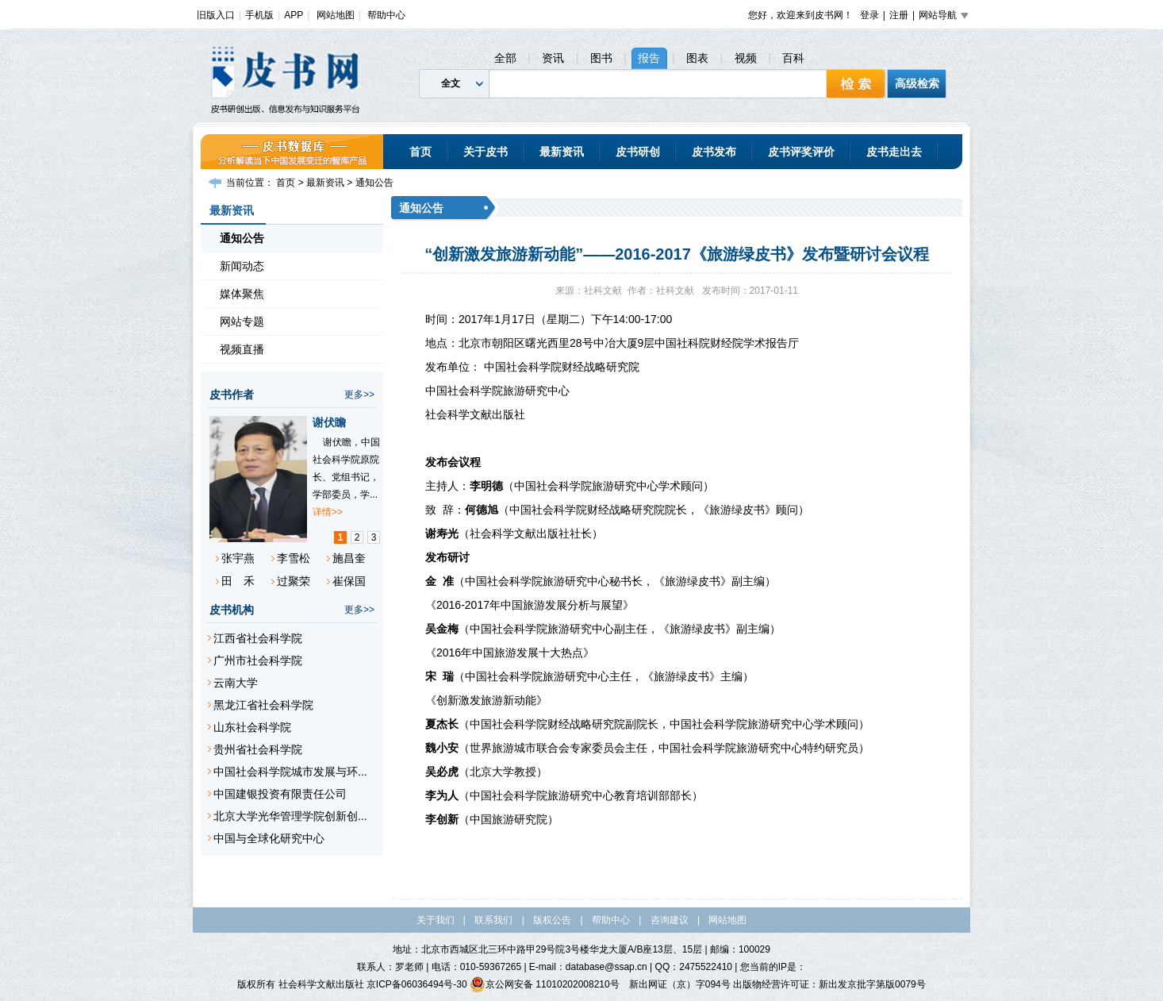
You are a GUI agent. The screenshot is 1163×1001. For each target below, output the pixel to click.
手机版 (259, 15)
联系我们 (493, 920)
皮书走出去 (894, 151)
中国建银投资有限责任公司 (280, 793)
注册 (898, 15)
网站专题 (242, 321)
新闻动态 (242, 266)
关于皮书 (485, 151)
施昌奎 (349, 558)
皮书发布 (714, 151)
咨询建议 (670, 920)
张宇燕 (238, 558)
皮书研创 (638, 151)
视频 (746, 58)
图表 (697, 58)
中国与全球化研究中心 (268, 838)
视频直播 (242, 349)
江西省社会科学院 (257, 638)
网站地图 (336, 15)
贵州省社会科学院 (257, 749)
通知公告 (374, 182)
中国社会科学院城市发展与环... (290, 771)
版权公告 (552, 920)
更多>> (359, 394)
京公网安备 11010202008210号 (545, 984)
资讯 (553, 58)
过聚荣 (293, 581)
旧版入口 (216, 15)
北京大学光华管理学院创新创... (290, 816)
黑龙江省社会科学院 (263, 705)
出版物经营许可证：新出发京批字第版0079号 (829, 984)
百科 (793, 58)
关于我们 (435, 920)
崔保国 (349, 581)
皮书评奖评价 (801, 151)
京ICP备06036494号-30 (417, 984)
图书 (601, 58)
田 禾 (238, 581)
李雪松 (293, 558)
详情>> (328, 512)
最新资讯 (561, 151)
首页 (420, 151)
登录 (869, 15)
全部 (505, 58)
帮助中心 (386, 15)
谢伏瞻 (329, 422)
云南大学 (235, 682)
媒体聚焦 (242, 293)
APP (293, 15)
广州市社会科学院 (257, 660)
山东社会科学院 (252, 727)
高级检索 (917, 83)
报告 (649, 58)
